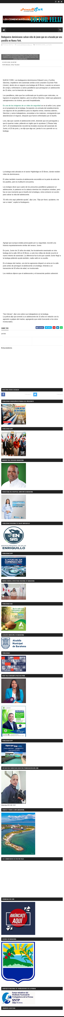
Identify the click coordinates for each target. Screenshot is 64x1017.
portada (49, 45)
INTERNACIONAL (41, 45)
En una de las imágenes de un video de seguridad (22, 106)
